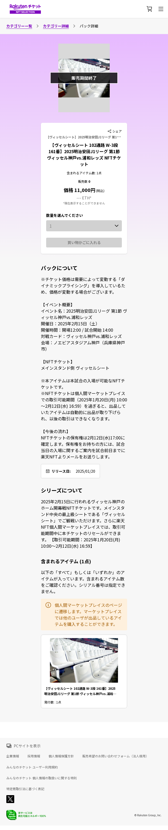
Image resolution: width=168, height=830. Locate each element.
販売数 (83, 181)
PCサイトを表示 (27, 745)
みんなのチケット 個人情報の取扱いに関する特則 (41, 778)
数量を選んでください (64, 215)
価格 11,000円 (79, 189)
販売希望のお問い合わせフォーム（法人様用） (115, 756)
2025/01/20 (85, 471)
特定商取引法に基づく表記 (25, 789)
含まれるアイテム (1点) (66, 561)
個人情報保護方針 (61, 756)
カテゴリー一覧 (19, 26)
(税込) (99, 190)
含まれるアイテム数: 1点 (84, 173)
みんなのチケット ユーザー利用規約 (32, 767)
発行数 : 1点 (52, 702)
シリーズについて (62, 490)
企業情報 (12, 756)
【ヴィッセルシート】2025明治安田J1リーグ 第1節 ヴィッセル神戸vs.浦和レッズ (105, 137)
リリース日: (61, 471)
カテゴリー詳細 (56, 26)
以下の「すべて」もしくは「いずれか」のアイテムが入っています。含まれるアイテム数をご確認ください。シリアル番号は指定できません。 (83, 581)
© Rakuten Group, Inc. (148, 815)
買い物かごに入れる (84, 242)
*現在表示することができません (84, 203)
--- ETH (83, 198)
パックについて (59, 268)
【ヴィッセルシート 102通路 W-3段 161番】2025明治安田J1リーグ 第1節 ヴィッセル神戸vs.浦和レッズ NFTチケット (84, 154)
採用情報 (33, 756)
